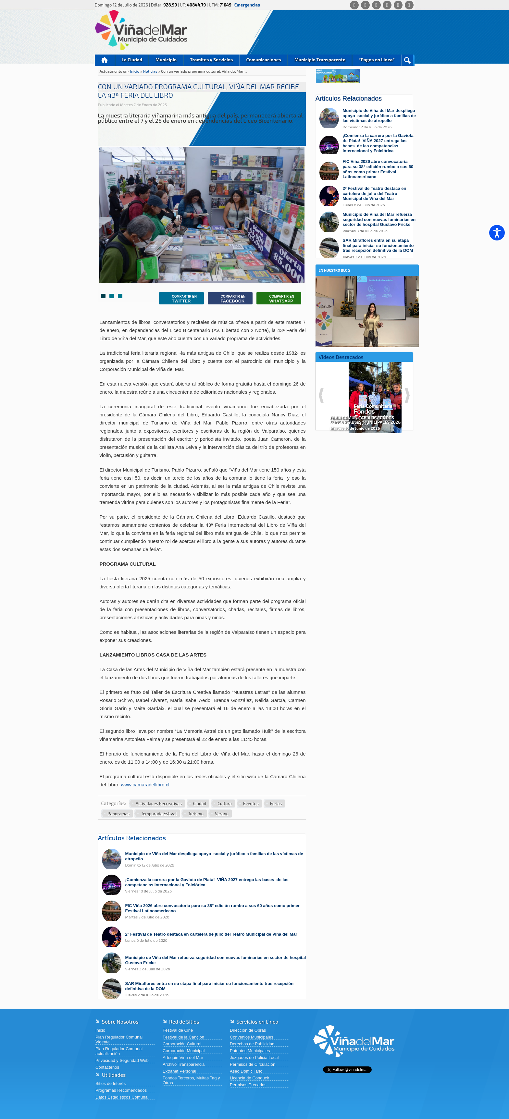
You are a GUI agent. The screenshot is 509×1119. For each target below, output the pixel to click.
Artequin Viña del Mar (183, 1057)
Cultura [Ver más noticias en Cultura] (224, 803)
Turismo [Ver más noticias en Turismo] (196, 813)
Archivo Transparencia (184, 1064)
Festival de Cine (178, 1030)
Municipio (166, 59)
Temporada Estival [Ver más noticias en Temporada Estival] (159, 813)
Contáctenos (107, 1067)
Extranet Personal (179, 1071)
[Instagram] (387, 5)
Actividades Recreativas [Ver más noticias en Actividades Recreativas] (159, 803)
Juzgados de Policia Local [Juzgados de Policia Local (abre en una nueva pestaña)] (254, 1057)
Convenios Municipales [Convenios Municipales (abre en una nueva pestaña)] (251, 1037)
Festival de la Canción (183, 1037)
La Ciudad (132, 59)
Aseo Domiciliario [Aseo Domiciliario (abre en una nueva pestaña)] (246, 1071)
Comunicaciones (263, 59)
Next (407, 395)
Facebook (228, 299)
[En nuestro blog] (367, 286)
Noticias (150, 71)
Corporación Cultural (182, 1043)
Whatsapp (277, 299)
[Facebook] (365, 5)
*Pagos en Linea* (377, 59)
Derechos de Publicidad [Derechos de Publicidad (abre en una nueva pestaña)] (252, 1043)
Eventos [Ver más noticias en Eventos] (251, 803)
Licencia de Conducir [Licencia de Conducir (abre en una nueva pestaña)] (249, 1078)
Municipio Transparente (319, 59)
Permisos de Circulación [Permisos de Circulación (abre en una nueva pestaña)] (252, 1064)
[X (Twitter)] (376, 5)
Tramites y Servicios (211, 59)
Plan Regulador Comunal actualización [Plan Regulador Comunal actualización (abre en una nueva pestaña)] (119, 1051)
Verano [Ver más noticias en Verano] (222, 813)
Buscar (407, 60)
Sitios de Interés (110, 1083)
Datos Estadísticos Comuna (121, 1097)
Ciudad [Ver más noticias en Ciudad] (199, 803)
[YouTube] (398, 5)
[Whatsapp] (354, 5)
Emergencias (247, 4)
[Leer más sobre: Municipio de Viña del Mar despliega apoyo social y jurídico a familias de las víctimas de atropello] (205, 859)
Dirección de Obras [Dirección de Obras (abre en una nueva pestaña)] (248, 1030)
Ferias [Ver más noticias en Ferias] (276, 803)
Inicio (105, 60)
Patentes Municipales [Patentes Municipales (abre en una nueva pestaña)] (250, 1050)
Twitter (179, 299)
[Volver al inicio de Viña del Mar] (353, 1062)
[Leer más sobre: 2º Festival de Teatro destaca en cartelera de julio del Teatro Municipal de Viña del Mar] (205, 937)
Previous (321, 395)
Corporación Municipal (184, 1050)
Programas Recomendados (121, 1090)
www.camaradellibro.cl (145, 784)
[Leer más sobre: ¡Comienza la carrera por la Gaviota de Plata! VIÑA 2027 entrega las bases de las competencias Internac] (205, 885)
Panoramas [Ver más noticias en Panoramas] (119, 813)
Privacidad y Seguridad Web (122, 1060)
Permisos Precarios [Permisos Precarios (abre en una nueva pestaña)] (248, 1084)
